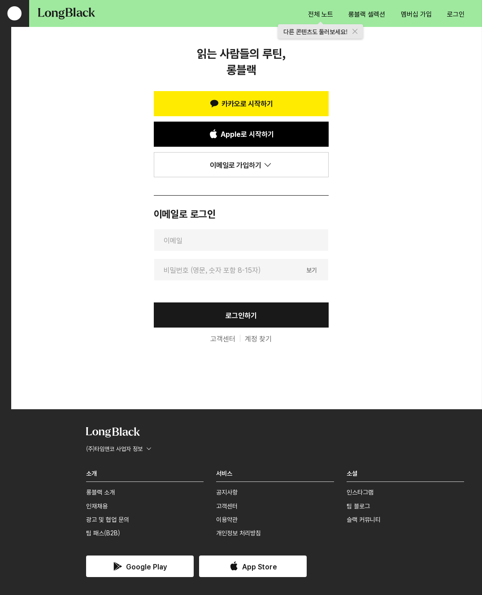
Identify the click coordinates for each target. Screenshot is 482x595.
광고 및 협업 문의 (107, 519)
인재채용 (97, 505)
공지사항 (227, 491)
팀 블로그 (358, 505)
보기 (311, 269)
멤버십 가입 (416, 13)
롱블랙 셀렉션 (366, 13)
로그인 (456, 13)
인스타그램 (360, 491)
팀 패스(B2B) (103, 532)
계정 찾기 (258, 338)
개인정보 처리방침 (238, 532)
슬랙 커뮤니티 (364, 519)
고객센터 (222, 338)
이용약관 (227, 519)
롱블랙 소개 (100, 491)
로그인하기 (241, 315)
